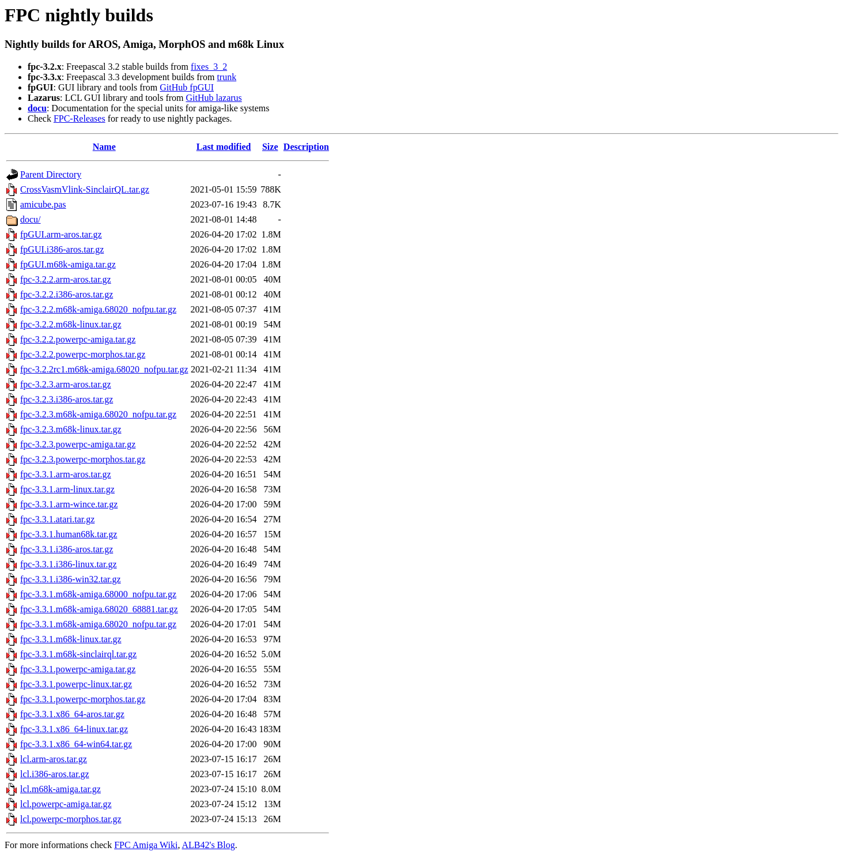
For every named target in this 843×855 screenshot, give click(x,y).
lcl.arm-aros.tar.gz (53, 759)
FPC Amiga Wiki (145, 845)
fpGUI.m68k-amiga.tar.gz (68, 264)
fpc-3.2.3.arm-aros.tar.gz (65, 384)
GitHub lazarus (213, 98)
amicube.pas (43, 204)
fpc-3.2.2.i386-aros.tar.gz (66, 294)
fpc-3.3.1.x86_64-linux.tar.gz (74, 729)
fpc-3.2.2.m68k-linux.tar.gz (71, 324)
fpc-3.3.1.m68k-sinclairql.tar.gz (78, 654)
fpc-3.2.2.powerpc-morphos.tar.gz (82, 354)
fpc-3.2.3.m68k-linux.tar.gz (71, 429)
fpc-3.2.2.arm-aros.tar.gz (65, 279)
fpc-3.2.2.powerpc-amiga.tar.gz (77, 339)
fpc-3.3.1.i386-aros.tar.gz (66, 549)
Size (270, 147)
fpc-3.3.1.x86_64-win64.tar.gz (76, 744)
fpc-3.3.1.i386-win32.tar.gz (70, 579)
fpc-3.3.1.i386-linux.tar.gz (68, 564)
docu (37, 108)
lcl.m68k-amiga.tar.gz (60, 789)
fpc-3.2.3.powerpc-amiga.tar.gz (77, 444)
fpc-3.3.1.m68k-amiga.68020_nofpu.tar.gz (98, 624)
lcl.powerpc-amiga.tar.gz (66, 804)
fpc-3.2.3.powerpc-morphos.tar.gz (82, 459)
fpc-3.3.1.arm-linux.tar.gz (67, 489)
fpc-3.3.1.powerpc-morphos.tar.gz (82, 699)
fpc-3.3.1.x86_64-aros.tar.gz (72, 714)
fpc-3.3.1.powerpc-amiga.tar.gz (77, 669)
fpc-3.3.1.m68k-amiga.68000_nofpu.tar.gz (98, 594)
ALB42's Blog (208, 845)
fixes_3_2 (209, 66)
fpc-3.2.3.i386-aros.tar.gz (66, 399)
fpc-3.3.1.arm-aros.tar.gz (65, 474)
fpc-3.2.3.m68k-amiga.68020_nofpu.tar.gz (98, 414)
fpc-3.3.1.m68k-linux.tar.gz (71, 639)
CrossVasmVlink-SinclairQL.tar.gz (84, 189)
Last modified (223, 147)
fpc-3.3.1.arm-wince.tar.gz (69, 504)
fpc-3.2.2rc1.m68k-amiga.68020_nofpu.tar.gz (104, 369)
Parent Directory (50, 174)
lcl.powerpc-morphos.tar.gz (71, 819)
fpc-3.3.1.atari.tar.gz (57, 519)
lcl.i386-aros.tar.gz (54, 774)
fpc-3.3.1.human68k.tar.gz (68, 534)
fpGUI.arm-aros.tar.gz (61, 234)
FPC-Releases (79, 118)
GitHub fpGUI (187, 87)
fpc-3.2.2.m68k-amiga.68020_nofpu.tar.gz (98, 309)
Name (104, 147)
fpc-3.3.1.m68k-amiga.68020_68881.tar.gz (99, 609)
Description (306, 147)
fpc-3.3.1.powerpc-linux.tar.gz (76, 684)
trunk (226, 77)
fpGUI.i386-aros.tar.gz (62, 249)
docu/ (30, 219)
